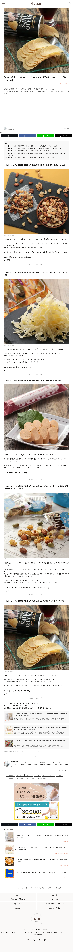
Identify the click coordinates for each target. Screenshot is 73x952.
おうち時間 (31, 778)
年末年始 (11, 778)
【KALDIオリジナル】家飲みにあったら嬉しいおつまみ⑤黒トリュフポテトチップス (32, 157)
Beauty (55, 895)
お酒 (60, 775)
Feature (18, 908)
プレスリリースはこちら (26, 930)
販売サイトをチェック (35, 264)
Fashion (18, 895)
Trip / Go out (18, 903)
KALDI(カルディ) (43, 778)
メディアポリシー (12, 932)
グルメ (20, 775)
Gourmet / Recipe (18, 899)
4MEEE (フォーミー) (65, 932)
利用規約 (3, 932)
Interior (55, 899)
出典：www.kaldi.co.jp (63, 74)
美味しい (29, 775)
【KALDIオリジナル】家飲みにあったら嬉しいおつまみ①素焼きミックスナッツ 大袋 (32, 146)
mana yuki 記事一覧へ (60, 771)
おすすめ (21, 778)
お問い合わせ (38, 930)
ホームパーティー (49, 775)
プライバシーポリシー (24, 932)
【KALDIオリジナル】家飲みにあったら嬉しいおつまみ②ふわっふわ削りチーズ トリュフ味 (34, 148)
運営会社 (56, 932)
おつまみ (11, 775)
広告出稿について (47, 930)
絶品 (38, 775)
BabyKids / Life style (55, 903)
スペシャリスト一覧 (47, 932)
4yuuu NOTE (55, 908)
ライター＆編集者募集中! (36, 934)
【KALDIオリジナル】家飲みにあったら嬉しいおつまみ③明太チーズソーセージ (31, 151)
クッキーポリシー (36, 932)
